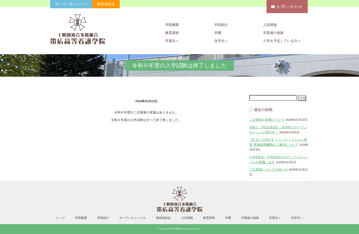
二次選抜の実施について (267, 119)
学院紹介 (221, 25)
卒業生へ (172, 41)
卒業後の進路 (273, 33)
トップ (60, 218)
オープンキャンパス (71, 4)
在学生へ (221, 41)
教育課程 (172, 33)
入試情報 (270, 25)
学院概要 (172, 25)
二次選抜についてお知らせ (268, 169)
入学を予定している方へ (282, 41)
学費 (217, 33)
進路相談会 (106, 4)
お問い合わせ (287, 6)
